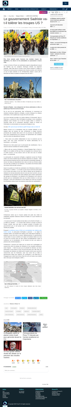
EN (63, 9)
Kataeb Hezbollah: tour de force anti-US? (15, 207)
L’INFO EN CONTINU (32, 16)
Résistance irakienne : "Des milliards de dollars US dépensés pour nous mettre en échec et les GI (23, 102)
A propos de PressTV (57, 391)
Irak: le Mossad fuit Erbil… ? (12, 284)
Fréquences (55, 392)
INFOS (9, 9)
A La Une (11, 16)
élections (22, 308)
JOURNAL (38, 393)
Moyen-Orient (20, 16)
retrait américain (20, 314)
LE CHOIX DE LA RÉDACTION (29, 9)
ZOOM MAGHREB (40, 398)
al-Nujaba (18, 311)
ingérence (26, 311)
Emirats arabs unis (32, 308)
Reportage (21, 392)
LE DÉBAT (38, 395)
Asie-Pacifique (6, 393)
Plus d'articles (58, 64)
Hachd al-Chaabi (9, 311)
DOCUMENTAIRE (40, 396)
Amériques (5, 397)
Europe (4, 396)
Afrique (4, 395)
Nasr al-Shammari (9, 314)
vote (6, 308)
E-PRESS (38, 392)
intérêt (41, 314)
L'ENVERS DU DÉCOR (41, 397)
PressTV (55, 389)
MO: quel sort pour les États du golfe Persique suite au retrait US (24, 126)
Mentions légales (56, 393)
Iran (4, 391)
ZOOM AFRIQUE (40, 391)
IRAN (16, 9)
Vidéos (21, 389)
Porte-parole (13, 308)
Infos (5, 16)
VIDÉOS (43, 9)
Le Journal (21, 391)
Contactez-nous (56, 395)
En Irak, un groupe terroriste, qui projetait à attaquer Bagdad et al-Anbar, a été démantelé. (23, 210)
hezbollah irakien (36, 311)
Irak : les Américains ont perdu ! (13, 99)
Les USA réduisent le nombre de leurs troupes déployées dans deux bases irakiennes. (23, 287)
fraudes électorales (32, 314)
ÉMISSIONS (53, 9)
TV (65, 3)
